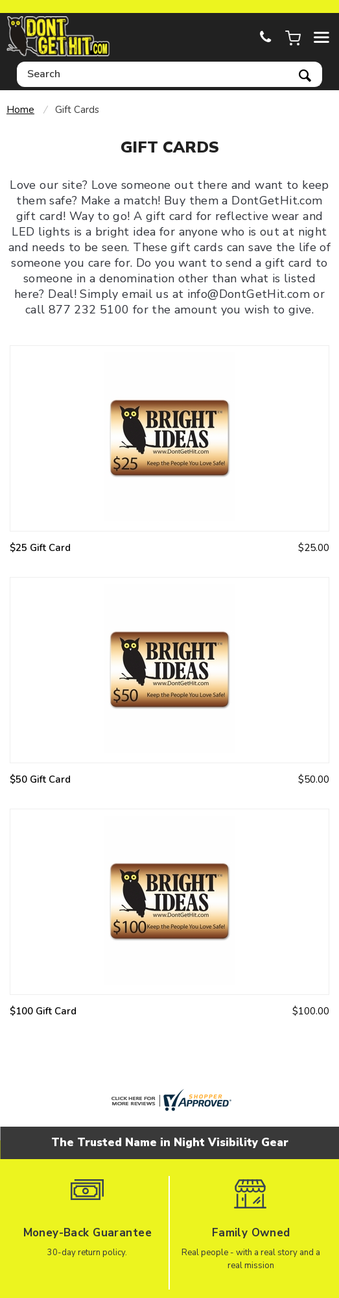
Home (20, 109)
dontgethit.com (58, 36)
